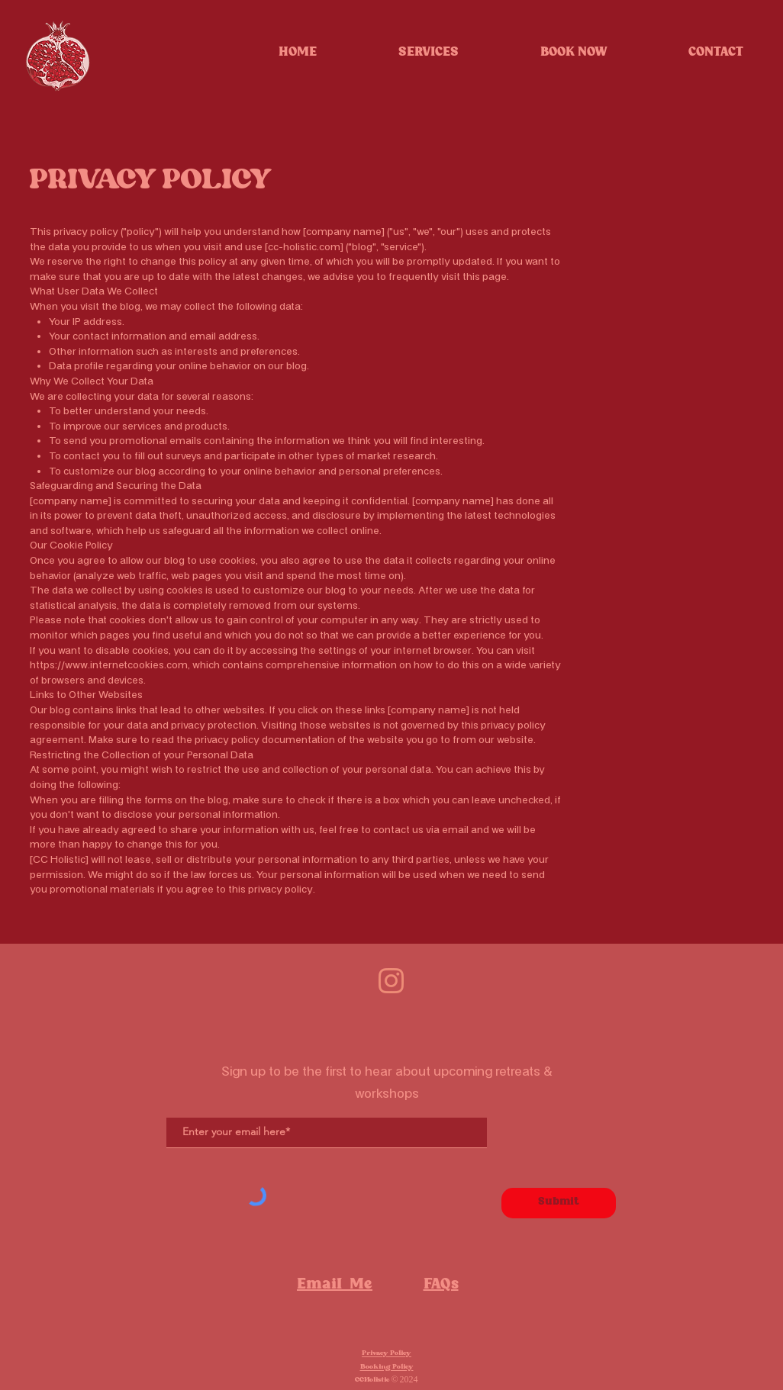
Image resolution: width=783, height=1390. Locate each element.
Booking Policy (387, 1367)
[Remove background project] (391, 980)
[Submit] (558, 1203)
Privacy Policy (386, 1353)
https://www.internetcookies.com (109, 664)
